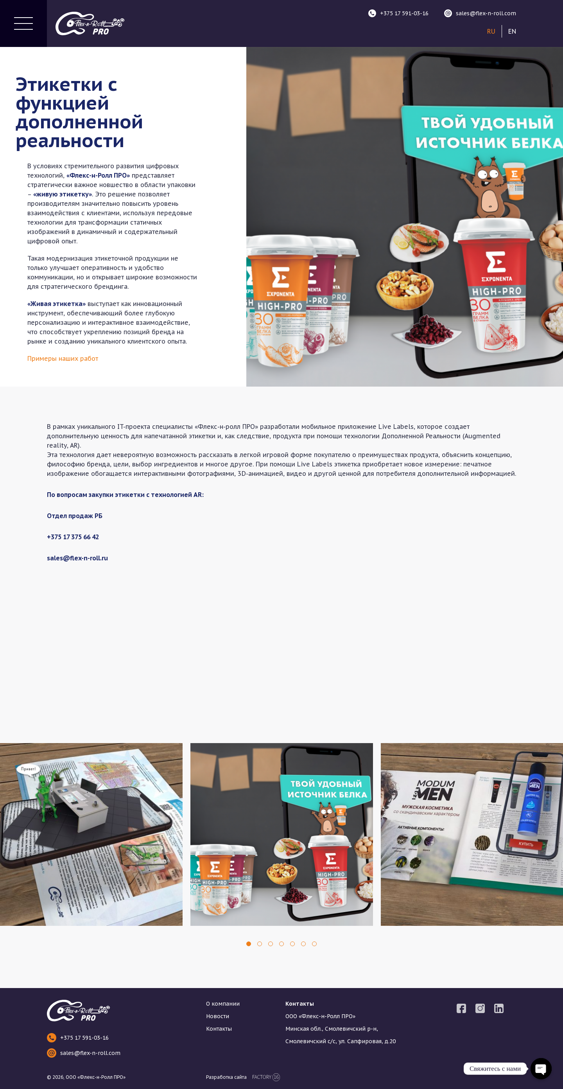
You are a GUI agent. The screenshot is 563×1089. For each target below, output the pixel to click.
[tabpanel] (91, 834)
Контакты (219, 1028)
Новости (217, 1016)
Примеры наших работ (62, 358)
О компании (223, 1003)
